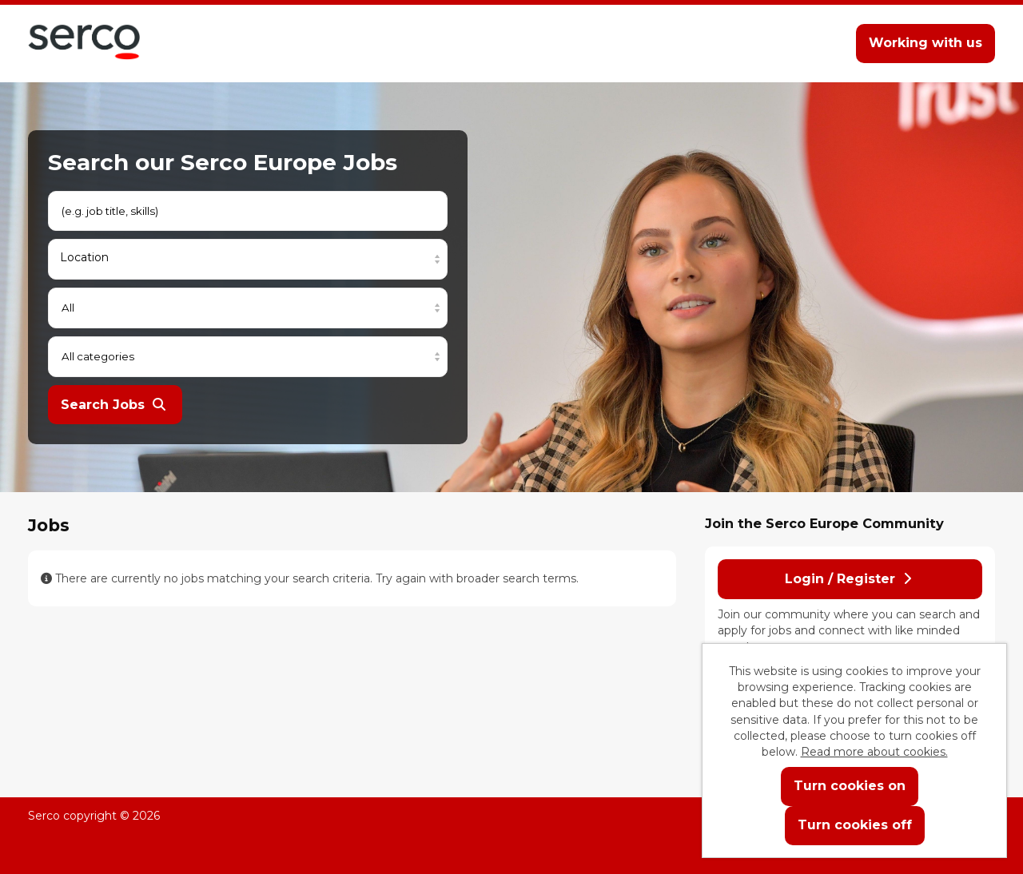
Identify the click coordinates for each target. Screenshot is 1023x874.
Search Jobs (113, 404)
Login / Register (848, 578)
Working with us (925, 42)
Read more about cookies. (874, 752)
